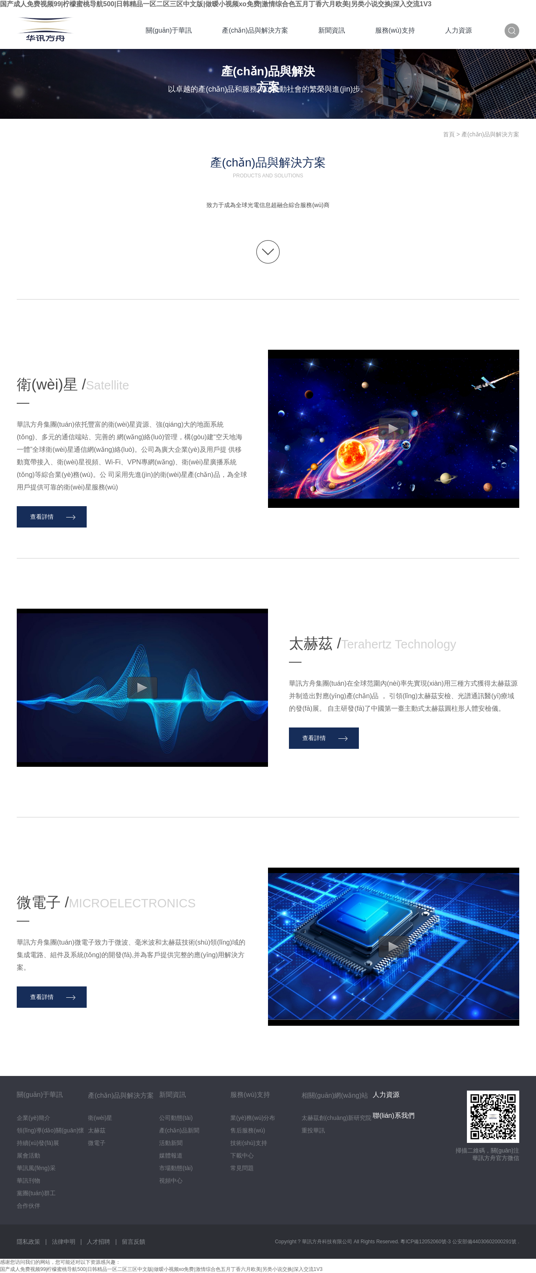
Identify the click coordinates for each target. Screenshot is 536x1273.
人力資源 (458, 30)
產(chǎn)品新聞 (179, 1130)
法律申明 (63, 1241)
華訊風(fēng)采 (36, 1168)
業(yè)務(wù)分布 (252, 1117)
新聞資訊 (331, 30)
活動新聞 (171, 1143)
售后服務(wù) (247, 1130)
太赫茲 (97, 1130)
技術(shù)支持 (248, 1143)
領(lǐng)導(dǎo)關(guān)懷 (50, 1130)
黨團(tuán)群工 (36, 1193)
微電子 (97, 1143)
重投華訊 (313, 1130)
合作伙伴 (28, 1205)
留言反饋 (133, 1241)
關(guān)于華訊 (169, 30)
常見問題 (242, 1168)
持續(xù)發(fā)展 (38, 1143)
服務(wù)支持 (395, 30)
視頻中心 (171, 1180)
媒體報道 (171, 1155)
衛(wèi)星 (100, 1117)
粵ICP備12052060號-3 (426, 1242)
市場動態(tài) (176, 1168)
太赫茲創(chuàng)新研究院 (336, 1117)
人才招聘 (98, 1241)
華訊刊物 (28, 1180)
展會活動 (28, 1155)
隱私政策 (28, 1241)
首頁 (449, 134)
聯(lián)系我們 (394, 1115)
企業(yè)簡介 (33, 1117)
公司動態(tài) (176, 1117)
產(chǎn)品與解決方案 (255, 30)
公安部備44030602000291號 (485, 1242)
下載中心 (242, 1155)
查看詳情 (42, 516)
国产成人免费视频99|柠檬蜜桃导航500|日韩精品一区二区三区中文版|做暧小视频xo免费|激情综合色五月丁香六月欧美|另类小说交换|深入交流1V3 (216, 4)
